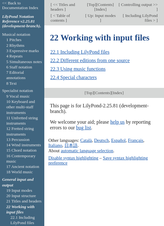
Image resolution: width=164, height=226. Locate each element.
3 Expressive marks (22, 50)
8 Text (11, 83)
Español (118, 140)
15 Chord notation (21, 150)
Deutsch (101, 140)
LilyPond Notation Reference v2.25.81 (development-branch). (21, 21)
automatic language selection (87, 150)
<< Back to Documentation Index (20, 5)
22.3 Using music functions (78, 69)
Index (100, 9)
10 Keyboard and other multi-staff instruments (20, 107)
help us (117, 122)
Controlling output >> (139, 4)
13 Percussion (18, 139)
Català (86, 140)
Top (91, 4)
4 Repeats (14, 56)
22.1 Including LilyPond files (79, 52)
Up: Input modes (101, 15)
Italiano (55, 145)
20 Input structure (21, 195)
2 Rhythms (15, 45)
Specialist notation (17, 90)
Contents (105, 4)
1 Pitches (13, 39)
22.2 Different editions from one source (90, 60)
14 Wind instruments (23, 145)
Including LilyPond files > (141, 18)
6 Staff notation (19, 67)
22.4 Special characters (73, 77)
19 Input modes (19, 190)
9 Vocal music (18, 96)
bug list (83, 127)
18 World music (19, 172)
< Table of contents (60, 18)
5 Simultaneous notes (24, 61)
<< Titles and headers (63, 7)
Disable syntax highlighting (73, 157)
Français (135, 140)
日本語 (71, 145)
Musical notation (16, 34)
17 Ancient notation (22, 166)
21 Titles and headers (23, 201)
